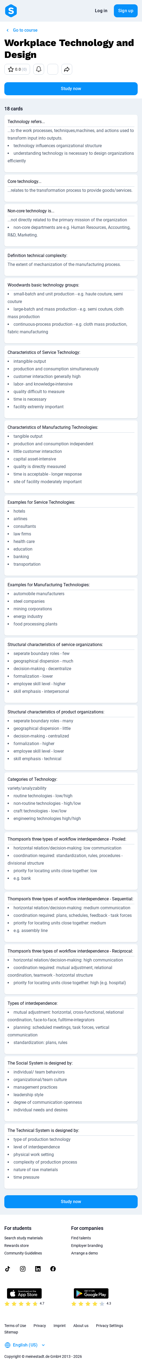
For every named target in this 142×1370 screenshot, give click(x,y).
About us (80, 1325)
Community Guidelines (23, 1253)
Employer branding (87, 1245)
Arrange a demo (84, 1253)
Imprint (60, 1325)
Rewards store (16, 1245)
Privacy (40, 1325)
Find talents (81, 1238)
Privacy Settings (109, 1325)
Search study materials (23, 1238)
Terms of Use (15, 1325)
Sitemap (11, 1332)
